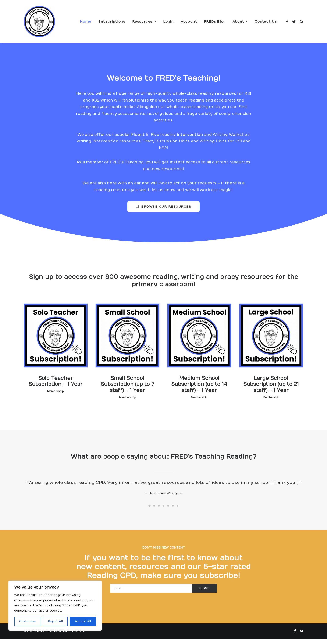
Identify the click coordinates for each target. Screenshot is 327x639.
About (240, 22)
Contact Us (266, 22)
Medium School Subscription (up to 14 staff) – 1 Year (199, 384)
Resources (144, 22)
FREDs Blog (214, 22)
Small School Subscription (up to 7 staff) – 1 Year (127, 384)
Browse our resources (163, 207)
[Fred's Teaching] (39, 21)
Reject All (55, 621)
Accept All (83, 621)
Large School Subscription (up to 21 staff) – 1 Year (271, 384)
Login (168, 22)
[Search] (300, 21)
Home (85, 22)
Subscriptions (111, 22)
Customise (27, 621)
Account (189, 22)
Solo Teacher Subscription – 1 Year (56, 381)
